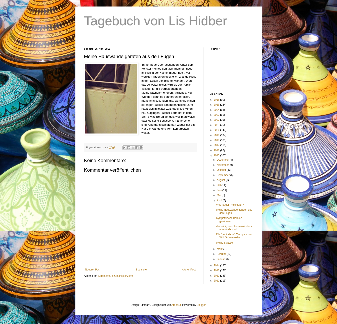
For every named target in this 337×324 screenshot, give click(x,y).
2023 (217, 114)
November (223, 164)
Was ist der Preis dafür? (230, 204)
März (220, 249)
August (221, 180)
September (223, 175)
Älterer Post (189, 269)
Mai (219, 195)
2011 (217, 280)
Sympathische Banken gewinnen (229, 220)
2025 (217, 104)
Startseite (141, 269)
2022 (217, 119)
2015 (217, 155)
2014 (217, 265)
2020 (217, 130)
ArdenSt (176, 304)
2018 (217, 140)
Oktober (222, 169)
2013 (217, 270)
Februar (221, 254)
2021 (217, 125)
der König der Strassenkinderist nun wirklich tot (234, 228)
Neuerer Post (93, 269)
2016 (217, 150)
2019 (217, 135)
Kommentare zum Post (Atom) (115, 275)
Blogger (201, 304)
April (220, 200)
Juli (219, 185)
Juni (219, 190)
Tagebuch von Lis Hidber (155, 21)
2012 (217, 275)
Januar (221, 259)
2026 (217, 99)
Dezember (223, 159)
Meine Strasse (224, 242)
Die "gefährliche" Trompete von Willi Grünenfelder (234, 236)
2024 (217, 109)
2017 (217, 145)
